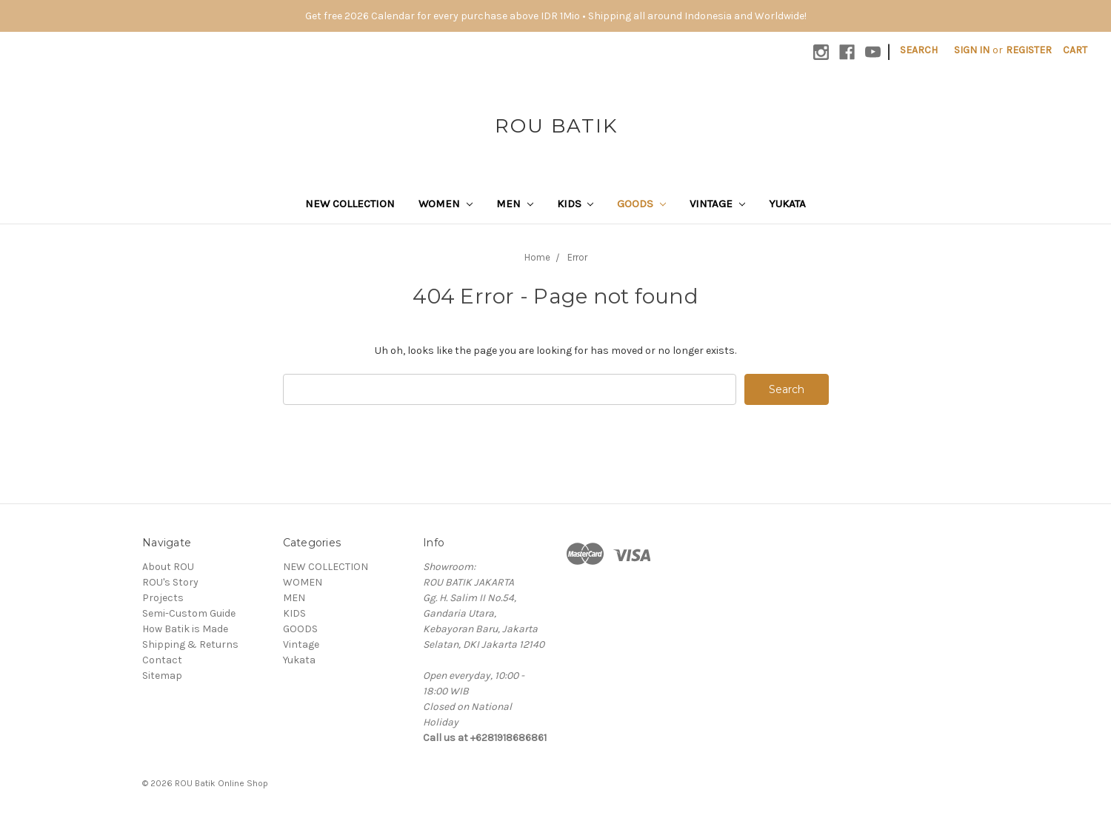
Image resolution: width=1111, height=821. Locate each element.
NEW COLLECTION (350, 203)
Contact (162, 660)
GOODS (641, 203)
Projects (163, 598)
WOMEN (445, 203)
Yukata (787, 203)
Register (1029, 50)
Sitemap (162, 675)
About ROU (168, 566)
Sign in (972, 50)
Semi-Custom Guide (189, 613)
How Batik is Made (185, 629)
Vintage (717, 203)
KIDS (575, 203)
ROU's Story (170, 582)
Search (919, 50)
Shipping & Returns (190, 644)
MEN (514, 203)
